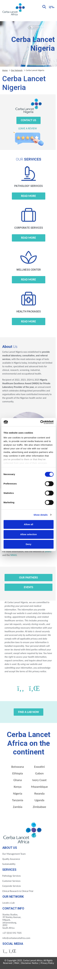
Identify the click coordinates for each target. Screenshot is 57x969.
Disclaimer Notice (29, 963)
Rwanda (39, 793)
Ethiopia (17, 773)
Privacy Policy (47, 963)
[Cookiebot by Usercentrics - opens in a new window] (41, 422)
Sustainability (8, 864)
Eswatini (39, 767)
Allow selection (28, 534)
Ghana (17, 780)
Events (28, 587)
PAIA (16, 963)
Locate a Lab (8, 902)
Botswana (17, 767)
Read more (28, 196)
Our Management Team (14, 853)
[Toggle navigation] (51, 6)
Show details (41, 514)
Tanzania (17, 800)
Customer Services (11, 881)
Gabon (39, 773)
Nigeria (17, 793)
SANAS (48, 551)
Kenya (17, 787)
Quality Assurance (11, 859)
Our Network (16, 70)
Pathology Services (11, 875)
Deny (28, 544)
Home (5, 70)
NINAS (13, 555)
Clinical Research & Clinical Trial (17, 891)
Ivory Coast (39, 780)
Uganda (39, 800)
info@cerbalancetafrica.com (16, 938)
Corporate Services (11, 886)
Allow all (28, 524)
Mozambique (39, 787)
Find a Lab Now (28, 712)
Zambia (17, 807)
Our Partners (28, 577)
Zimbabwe (39, 807)
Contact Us (28, 120)
